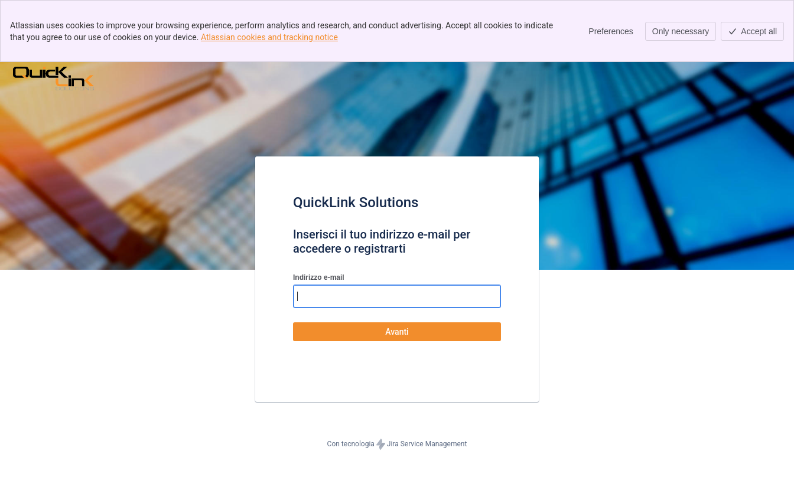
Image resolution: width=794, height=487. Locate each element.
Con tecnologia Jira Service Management (397, 444)
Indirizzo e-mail (318, 277)
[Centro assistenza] (53, 78)
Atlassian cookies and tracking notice (269, 37)
